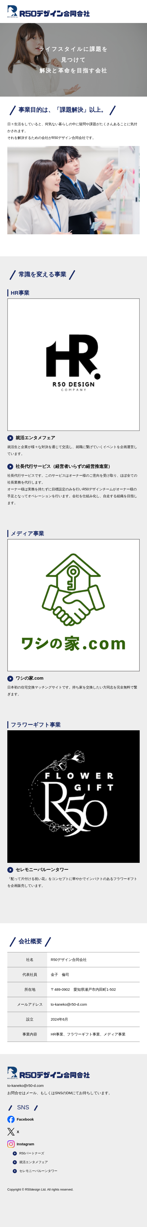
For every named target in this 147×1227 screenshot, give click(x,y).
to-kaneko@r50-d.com (69, 1004)
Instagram (20, 1144)
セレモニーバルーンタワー (37, 870)
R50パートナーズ (28, 1153)
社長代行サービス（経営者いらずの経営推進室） (59, 467)
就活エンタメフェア (31, 438)
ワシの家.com (25, 679)
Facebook (20, 1119)
